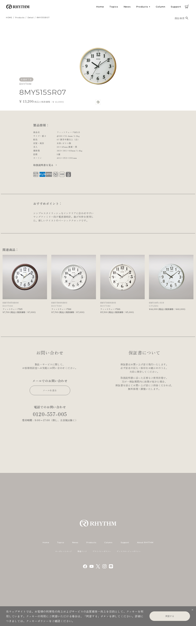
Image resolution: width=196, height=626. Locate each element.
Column (160, 6)
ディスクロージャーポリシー (129, 551)
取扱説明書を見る (43, 165)
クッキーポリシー (37, 621)
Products (142, 6)
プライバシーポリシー (102, 551)
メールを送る (50, 390)
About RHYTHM (145, 542)
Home (100, 6)
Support (176, 6)
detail (31, 18)
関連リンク (82, 551)
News (127, 6)
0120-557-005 (50, 413)
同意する (169, 616)
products (20, 18)
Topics (113, 6)
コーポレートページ (63, 551)
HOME (9, 18)
